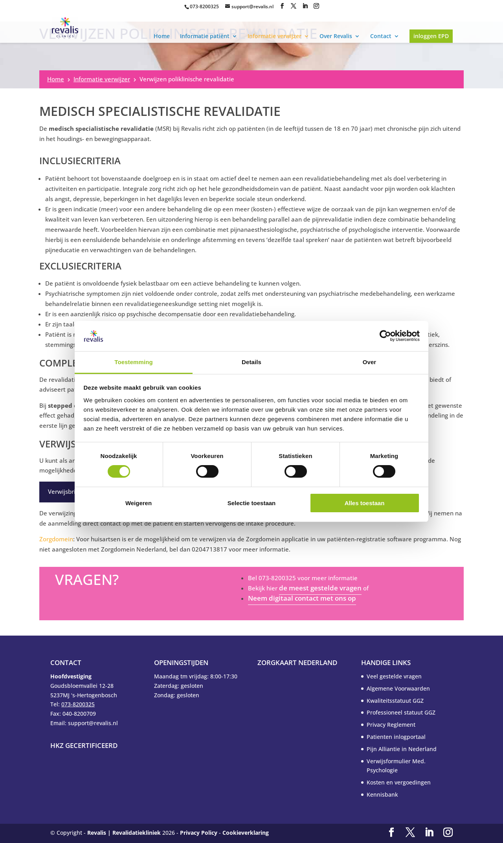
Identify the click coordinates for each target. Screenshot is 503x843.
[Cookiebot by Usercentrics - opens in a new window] (385, 336)
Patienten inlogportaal (396, 736)
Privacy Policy (198, 832)
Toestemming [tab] (133, 362)
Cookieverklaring (245, 832)
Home (162, 36)
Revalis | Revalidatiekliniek (124, 832)
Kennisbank (382, 794)
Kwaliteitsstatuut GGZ (395, 700)
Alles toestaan (365, 503)
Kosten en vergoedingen (399, 782)
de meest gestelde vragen (320, 587)
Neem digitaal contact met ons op (302, 598)
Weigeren (138, 503)
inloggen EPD (431, 36)
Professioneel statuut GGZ (401, 712)
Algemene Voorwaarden (398, 688)
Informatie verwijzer (274, 36)
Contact (380, 36)
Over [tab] (369, 362)
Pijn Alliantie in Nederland (402, 749)
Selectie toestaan (252, 503)
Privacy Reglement (391, 724)
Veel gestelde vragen (394, 676)
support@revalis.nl (252, 6)
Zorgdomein (56, 539)
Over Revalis (335, 36)
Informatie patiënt (204, 36)
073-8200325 (204, 6)
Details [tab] (251, 362)
